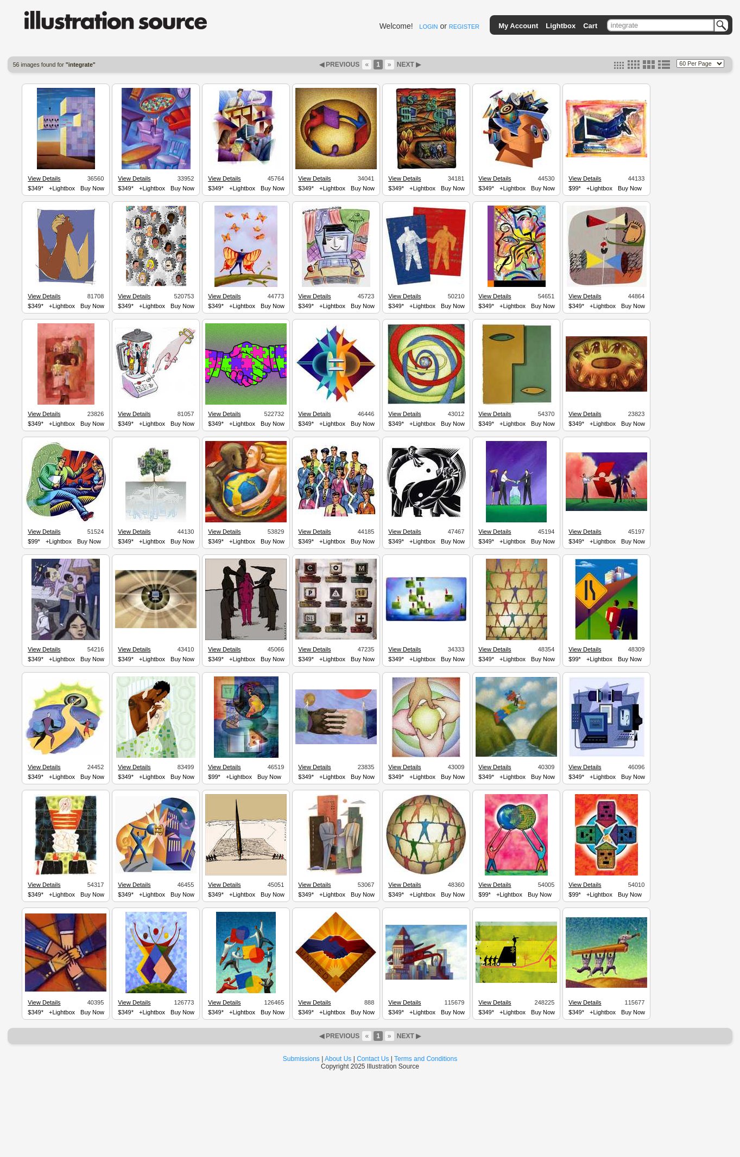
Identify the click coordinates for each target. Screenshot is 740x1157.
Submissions (301, 1059)
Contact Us (373, 1059)
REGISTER (464, 26)
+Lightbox (62, 188)
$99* (574, 188)
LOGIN (428, 26)
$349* (35, 188)
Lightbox (560, 26)
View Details (44, 178)
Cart (590, 26)
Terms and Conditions (425, 1059)
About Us (338, 1059)
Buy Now (92, 188)
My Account (518, 26)
